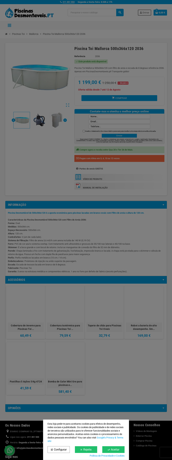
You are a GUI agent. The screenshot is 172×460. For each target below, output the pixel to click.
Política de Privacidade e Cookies (107, 455)
